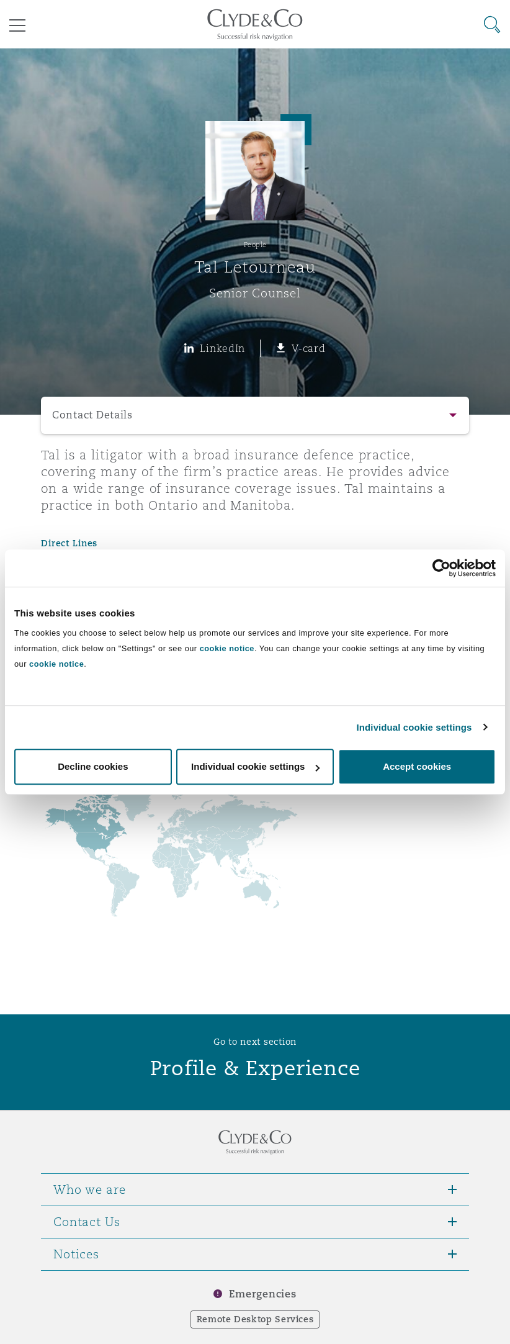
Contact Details (92, 415)
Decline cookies (93, 766)
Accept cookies (417, 766)
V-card (308, 348)
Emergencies (262, 1294)
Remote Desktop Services (255, 1319)
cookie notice (227, 648)
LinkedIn (222, 348)
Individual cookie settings (414, 727)
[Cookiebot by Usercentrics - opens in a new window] (441, 568)
